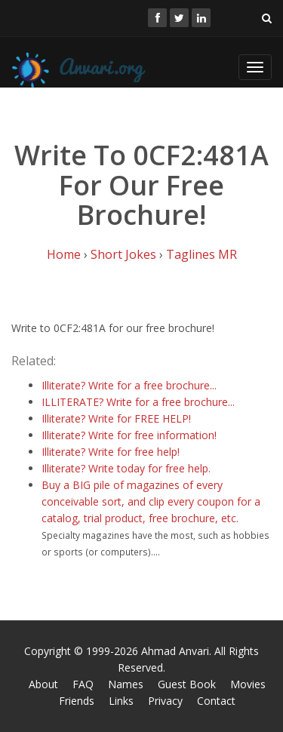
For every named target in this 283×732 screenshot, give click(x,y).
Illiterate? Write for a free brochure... (129, 385)
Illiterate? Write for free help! (111, 451)
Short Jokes (123, 254)
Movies (248, 684)
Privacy (165, 701)
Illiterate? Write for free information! (129, 435)
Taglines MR (201, 254)
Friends (76, 701)
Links (121, 701)
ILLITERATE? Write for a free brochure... (138, 402)
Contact (216, 701)
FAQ (83, 684)
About (43, 684)
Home (64, 254)
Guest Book (187, 684)
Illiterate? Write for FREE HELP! (116, 418)
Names (125, 684)
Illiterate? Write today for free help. (126, 468)
